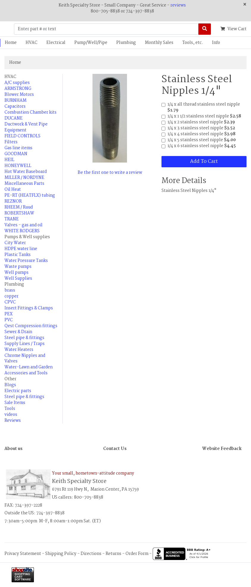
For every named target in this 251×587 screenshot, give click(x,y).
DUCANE (13, 118)
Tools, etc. (192, 42)
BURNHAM (15, 101)
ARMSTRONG (17, 89)
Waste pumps (18, 267)
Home (15, 62)
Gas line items (18, 148)
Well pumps (16, 273)
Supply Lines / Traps (24, 344)
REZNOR (13, 201)
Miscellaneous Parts (24, 184)
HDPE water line (20, 249)
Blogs (10, 385)
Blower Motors (19, 95)
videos (10, 415)
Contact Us (114, 449)
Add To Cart (204, 162)
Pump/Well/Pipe (90, 42)
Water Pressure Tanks (26, 261)
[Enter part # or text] (106, 29)
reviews (178, 5)
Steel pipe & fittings (24, 338)
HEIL (9, 160)
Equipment (15, 130)
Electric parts (17, 391)
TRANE (11, 219)
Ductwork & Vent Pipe (26, 124)
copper (11, 296)
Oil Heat (12, 190)
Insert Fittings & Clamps (28, 308)
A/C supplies (17, 83)
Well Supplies (18, 278)
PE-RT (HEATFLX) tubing (29, 195)
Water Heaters (18, 350)
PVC (8, 320)
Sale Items (14, 403)
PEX (8, 314)
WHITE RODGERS (22, 231)
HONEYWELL (17, 166)
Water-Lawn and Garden (28, 367)
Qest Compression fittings (30, 326)
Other (10, 379)
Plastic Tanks (17, 255)
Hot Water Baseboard (25, 172)
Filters (11, 142)
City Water (15, 243)
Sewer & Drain (18, 332)
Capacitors (15, 106)
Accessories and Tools (26, 373)
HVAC (31, 42)
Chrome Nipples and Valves (24, 359)
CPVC (10, 302)
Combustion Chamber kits (30, 112)
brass (9, 290)
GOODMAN (15, 154)
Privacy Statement (22, 554)
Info (216, 42)
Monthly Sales (159, 42)
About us (13, 449)
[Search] (204, 29)
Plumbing (126, 42)
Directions (91, 554)
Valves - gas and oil (23, 225)
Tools (9, 409)
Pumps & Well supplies (27, 237)
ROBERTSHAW (19, 213)
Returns (113, 554)
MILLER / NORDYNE (24, 178)
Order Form (137, 554)
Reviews (12, 421)
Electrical (55, 42)
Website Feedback (222, 449)
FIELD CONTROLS (22, 136)
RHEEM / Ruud (18, 207)
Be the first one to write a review (110, 172)
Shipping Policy (60, 554)
